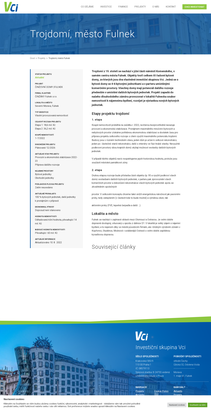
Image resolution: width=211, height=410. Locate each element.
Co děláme (87, 6)
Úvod (32, 58)
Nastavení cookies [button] (177, 405)
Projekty (140, 6)
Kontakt (171, 6)
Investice (106, 6)
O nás (155, 6)
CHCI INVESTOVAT (194, 7)
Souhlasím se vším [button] (198, 405)
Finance (123, 6)
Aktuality (140, 394)
